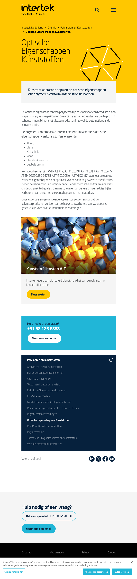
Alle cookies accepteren (96, 571)
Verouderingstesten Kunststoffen (44, 444)
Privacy (86, 552)
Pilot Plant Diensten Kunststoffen (44, 426)
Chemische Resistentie (39, 379)
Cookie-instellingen (13, 571)
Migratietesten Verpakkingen (42, 414)
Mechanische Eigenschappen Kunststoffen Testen (53, 408)
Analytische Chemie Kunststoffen (44, 367)
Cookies (112, 552)
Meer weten (38, 294)
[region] (68, 568)
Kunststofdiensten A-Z (46, 268)
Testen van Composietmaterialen (44, 384)
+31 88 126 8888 (43, 328)
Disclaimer (26, 552)
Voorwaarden (57, 552)
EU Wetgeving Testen (38, 396)
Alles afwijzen (122, 571)
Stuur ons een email (44, 338)
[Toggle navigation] (97, 10)
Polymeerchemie (35, 432)
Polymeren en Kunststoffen (43, 360)
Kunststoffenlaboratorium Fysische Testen (49, 402)
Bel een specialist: (49, 516)
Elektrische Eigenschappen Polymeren (46, 390)
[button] (111, 360)
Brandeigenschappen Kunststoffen (45, 373)
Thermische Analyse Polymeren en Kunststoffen (52, 438)
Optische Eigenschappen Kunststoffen (48, 420)
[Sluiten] (131, 562)
